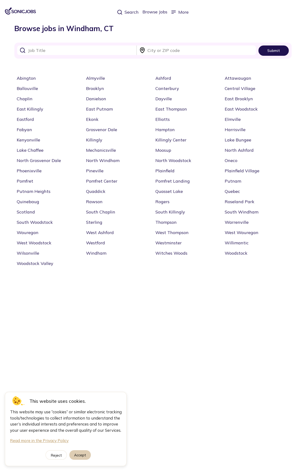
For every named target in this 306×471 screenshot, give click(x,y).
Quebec (232, 191)
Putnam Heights (33, 191)
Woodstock (236, 253)
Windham (96, 253)
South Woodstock (35, 222)
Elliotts (162, 119)
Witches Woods (171, 253)
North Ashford (239, 150)
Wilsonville (28, 253)
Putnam (233, 181)
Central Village (240, 88)
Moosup (163, 150)
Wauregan (27, 232)
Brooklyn (95, 88)
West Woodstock (34, 243)
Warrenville (237, 222)
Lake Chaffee (30, 150)
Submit (273, 50)
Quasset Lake (169, 191)
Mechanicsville (101, 150)
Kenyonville (28, 140)
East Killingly (30, 109)
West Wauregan (241, 232)
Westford (95, 243)
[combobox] (77, 50)
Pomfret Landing (172, 181)
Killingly (94, 140)
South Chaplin (100, 212)
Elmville (233, 119)
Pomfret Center (101, 181)
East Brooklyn (239, 98)
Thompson (166, 222)
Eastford (25, 119)
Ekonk (92, 119)
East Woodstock (241, 109)
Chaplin (25, 98)
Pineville (95, 171)
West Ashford (100, 232)
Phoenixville (29, 171)
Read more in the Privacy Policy (39, 440)
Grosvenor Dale (101, 129)
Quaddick (95, 191)
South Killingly (170, 212)
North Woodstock (173, 160)
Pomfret (25, 181)
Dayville (163, 98)
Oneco (231, 160)
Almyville (95, 78)
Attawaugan (238, 78)
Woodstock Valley (35, 263)
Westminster (168, 243)
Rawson (94, 201)
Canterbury (167, 88)
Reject (56, 455)
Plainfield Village (242, 171)
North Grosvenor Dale (39, 160)
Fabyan (24, 129)
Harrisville (235, 129)
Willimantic (237, 243)
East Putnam (99, 109)
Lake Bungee (238, 140)
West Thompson (172, 232)
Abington (26, 78)
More (180, 12)
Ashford (163, 78)
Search (128, 12)
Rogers (162, 201)
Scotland (26, 212)
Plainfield (165, 171)
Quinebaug (28, 201)
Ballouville (27, 88)
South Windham (241, 212)
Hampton (165, 129)
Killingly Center (170, 140)
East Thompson (171, 109)
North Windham (103, 160)
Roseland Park (239, 201)
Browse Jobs (154, 12)
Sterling (94, 222)
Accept (80, 455)
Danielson (96, 98)
